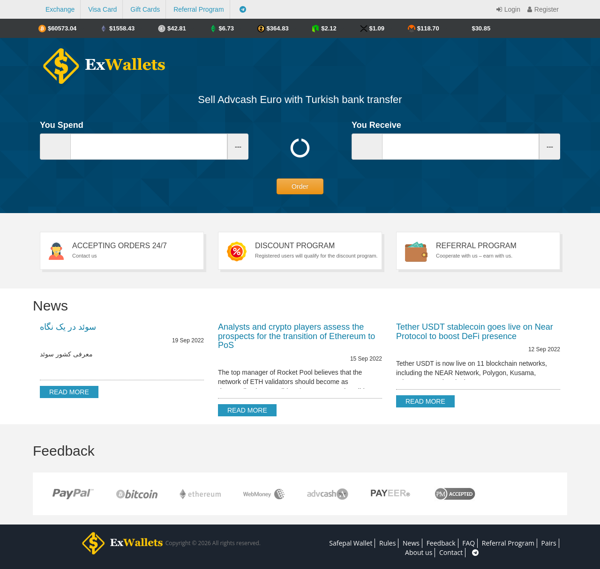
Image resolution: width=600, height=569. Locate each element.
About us (418, 552)
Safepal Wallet (350, 543)
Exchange (60, 9)
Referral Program (198, 9)
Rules (387, 543)
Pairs (548, 543)
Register (542, 9)
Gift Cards (145, 9)
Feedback (441, 543)
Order (300, 186)
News (411, 543)
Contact (451, 552)
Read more (69, 392)
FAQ (468, 543)
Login (507, 9)
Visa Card (102, 9)
